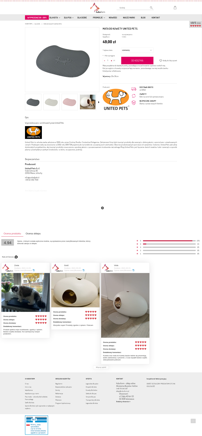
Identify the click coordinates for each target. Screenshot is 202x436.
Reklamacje (59, 393)
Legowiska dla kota (92, 403)
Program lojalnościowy (62, 403)
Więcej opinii (101, 367)
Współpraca (29, 390)
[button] (98, 102)
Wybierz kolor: (108, 50)
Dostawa (58, 397)
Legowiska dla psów (92, 384)
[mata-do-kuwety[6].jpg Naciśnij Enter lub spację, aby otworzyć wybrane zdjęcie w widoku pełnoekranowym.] (62, 59)
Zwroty (57, 390)
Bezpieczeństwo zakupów (63, 387)
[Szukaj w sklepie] (136, 8)
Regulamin (58, 384)
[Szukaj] (150, 8)
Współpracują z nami (32, 393)
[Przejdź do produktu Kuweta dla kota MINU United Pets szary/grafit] (101, 220)
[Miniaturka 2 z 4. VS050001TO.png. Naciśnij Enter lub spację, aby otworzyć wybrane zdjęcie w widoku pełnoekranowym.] (51, 102)
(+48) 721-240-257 (122, 388)
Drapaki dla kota (91, 387)
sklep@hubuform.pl (122, 391)
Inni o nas (28, 387)
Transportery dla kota (93, 400)
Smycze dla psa (91, 397)
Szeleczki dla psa (91, 393)
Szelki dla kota (29, 402)
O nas (27, 384)
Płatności (58, 400)
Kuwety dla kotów (91, 390)
